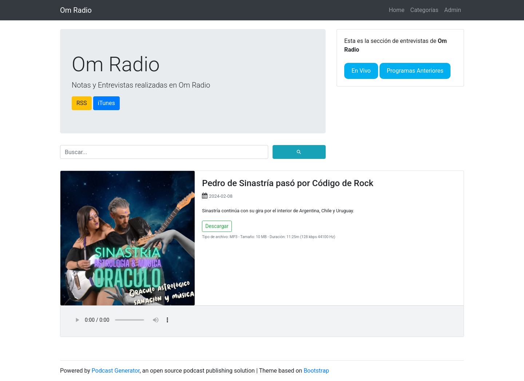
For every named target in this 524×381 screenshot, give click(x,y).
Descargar (217, 226)
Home (396, 10)
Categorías (424, 10)
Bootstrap (316, 370)
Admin (452, 10)
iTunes (106, 103)
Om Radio (76, 10)
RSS (81, 103)
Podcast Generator (116, 370)
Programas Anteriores (415, 70)
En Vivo (361, 70)
